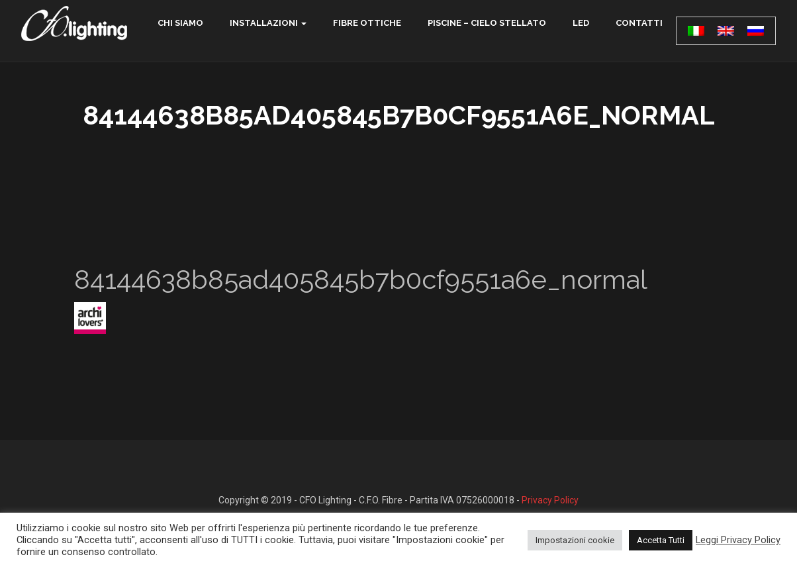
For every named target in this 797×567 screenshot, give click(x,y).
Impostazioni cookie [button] (575, 540)
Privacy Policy (550, 500)
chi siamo (180, 23)
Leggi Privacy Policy (738, 540)
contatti (639, 23)
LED (581, 23)
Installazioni (264, 23)
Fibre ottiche (367, 23)
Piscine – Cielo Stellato (487, 23)
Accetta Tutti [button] (660, 540)
